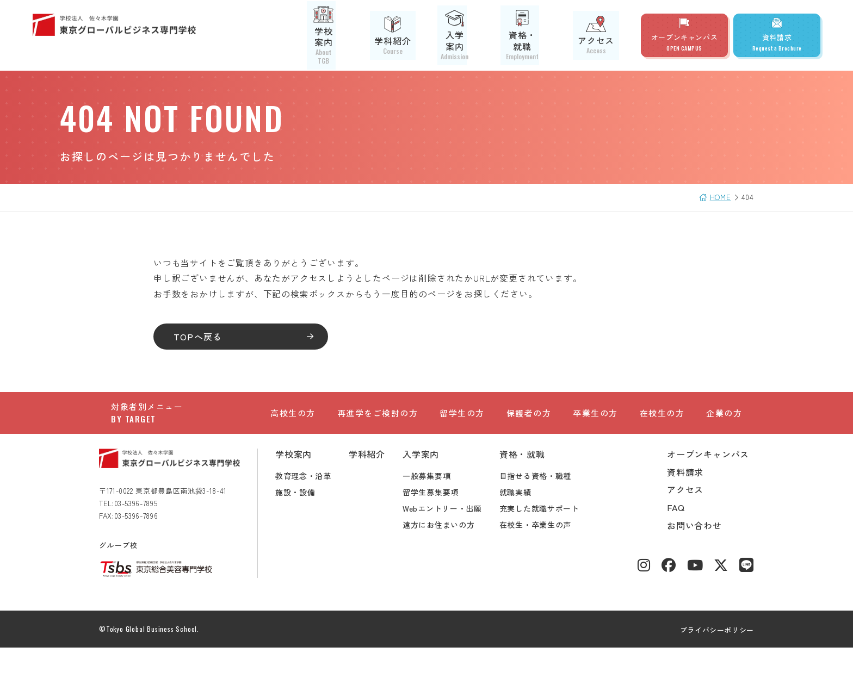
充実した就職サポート (551, 538)
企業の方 (724, 425)
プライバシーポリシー (705, 660)
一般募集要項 (438, 506)
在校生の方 (662, 425)
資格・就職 (538, 35)
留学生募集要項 (443, 522)
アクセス (601, 35)
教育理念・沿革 (315, 506)
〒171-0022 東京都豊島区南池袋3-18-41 (175, 520)
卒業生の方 (595, 425)
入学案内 (475, 35)
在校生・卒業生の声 (547, 554)
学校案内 (358, 35)
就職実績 (527, 522)
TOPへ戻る (210, 336)
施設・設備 (307, 522)
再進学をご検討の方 (377, 425)
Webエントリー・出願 (454, 538)
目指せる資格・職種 (547, 506)
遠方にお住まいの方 (450, 554)
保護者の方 (529, 425)
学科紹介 (416, 35)
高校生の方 (293, 425)
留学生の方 (462, 425)
